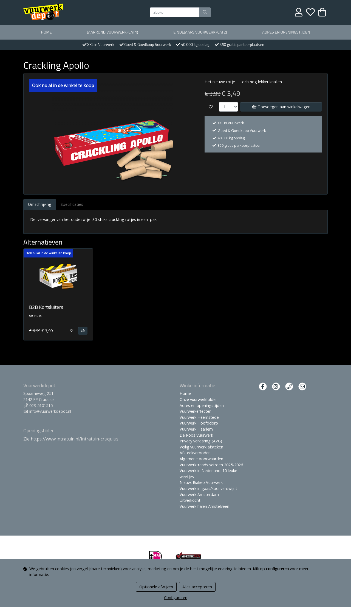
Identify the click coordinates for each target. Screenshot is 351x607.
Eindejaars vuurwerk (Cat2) (200, 32)
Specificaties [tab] (72, 204)
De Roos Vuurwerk (196, 435)
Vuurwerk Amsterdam (199, 494)
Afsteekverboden (195, 452)
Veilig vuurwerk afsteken (201, 447)
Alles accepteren (197, 586)
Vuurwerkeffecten (195, 411)
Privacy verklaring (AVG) (201, 441)
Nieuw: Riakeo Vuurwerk (201, 482)
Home (46, 32)
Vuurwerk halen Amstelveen (204, 506)
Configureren (175, 597)
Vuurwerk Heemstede (199, 417)
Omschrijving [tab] (39, 204)
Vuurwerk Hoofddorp (199, 423)
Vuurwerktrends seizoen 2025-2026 (211, 464)
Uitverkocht (190, 500)
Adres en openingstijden (286, 32)
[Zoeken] (174, 12)
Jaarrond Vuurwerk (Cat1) (112, 32)
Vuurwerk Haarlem (196, 429)
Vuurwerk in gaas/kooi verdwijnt (208, 488)
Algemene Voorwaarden (201, 458)
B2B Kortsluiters (46, 307)
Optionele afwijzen (156, 586)
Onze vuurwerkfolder (198, 399)
